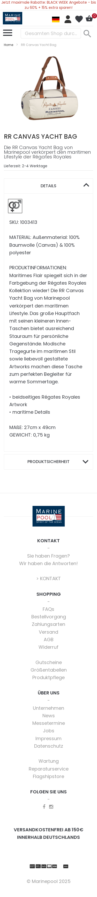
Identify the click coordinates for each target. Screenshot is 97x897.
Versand (48, 632)
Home (8, 45)
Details (48, 186)
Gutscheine (48, 662)
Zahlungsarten (48, 624)
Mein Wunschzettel (79, 19)
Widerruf (48, 647)
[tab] (48, 186)
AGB (49, 639)
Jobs (48, 730)
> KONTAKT (48, 578)
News (48, 715)
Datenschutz (48, 746)
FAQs (48, 609)
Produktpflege (48, 677)
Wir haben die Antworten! (48, 563)
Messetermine (48, 723)
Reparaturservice (49, 769)
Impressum (48, 738)
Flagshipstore (48, 776)
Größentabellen (49, 670)
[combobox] (51, 33)
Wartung (49, 761)
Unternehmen (48, 708)
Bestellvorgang (48, 616)
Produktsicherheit (48, 462)
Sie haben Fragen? (48, 556)
